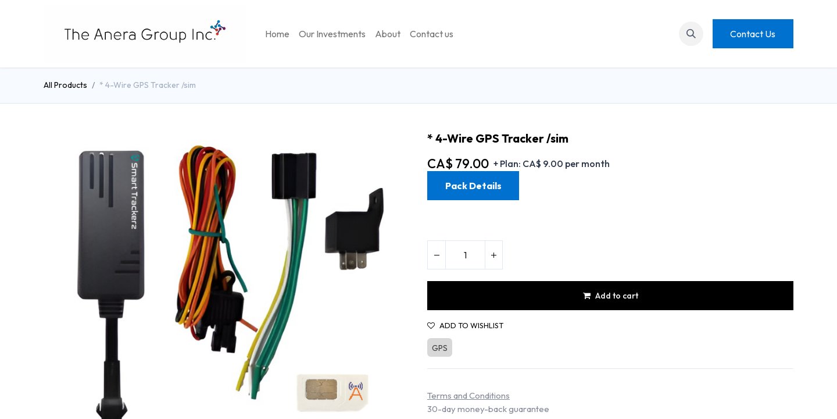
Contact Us (752, 34)
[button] (691, 34)
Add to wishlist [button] (465, 325)
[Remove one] (436, 255)
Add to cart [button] (610, 295)
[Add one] (493, 255)
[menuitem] (277, 33)
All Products (65, 85)
